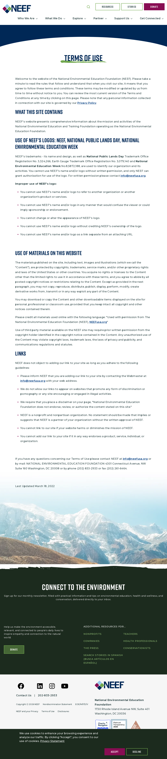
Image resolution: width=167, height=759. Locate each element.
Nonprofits (92, 634)
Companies (92, 641)
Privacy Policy (86, 102)
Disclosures (63, 711)
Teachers (130, 634)
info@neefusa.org (133, 175)
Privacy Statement (52, 741)
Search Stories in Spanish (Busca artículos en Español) (103, 659)
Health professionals (140, 641)
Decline (137, 752)
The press (91, 648)
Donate (154, 7)
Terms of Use (47, 711)
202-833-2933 (47, 695)
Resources (108, 7)
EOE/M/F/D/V (81, 704)
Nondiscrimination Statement (57, 704)
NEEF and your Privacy (27, 711)
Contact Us (23, 695)
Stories (132, 7)
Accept (115, 752)
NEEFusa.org (98, 322)
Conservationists (136, 648)
